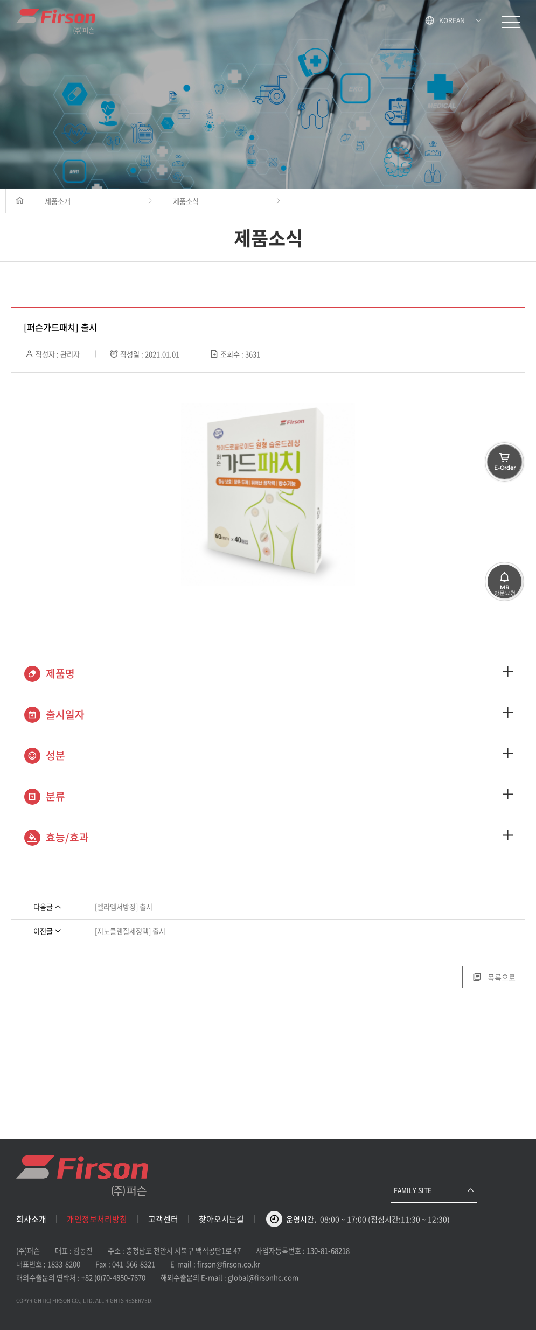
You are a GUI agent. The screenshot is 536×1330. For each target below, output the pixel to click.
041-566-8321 (133, 1264)
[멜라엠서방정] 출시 (123, 907)
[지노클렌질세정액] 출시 (130, 931)
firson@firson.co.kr (228, 1264)
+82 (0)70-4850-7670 (113, 1277)
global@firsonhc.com (263, 1277)
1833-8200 (63, 1264)
